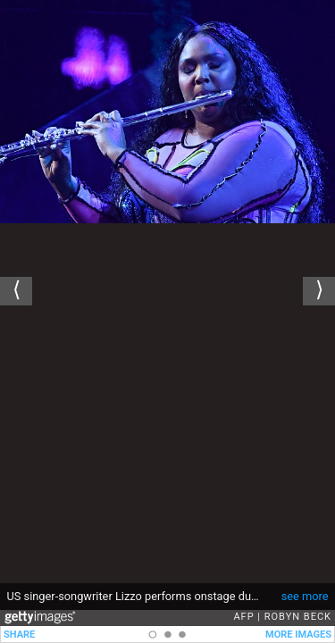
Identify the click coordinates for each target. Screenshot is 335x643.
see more (305, 596)
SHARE (19, 634)
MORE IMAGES (298, 634)
